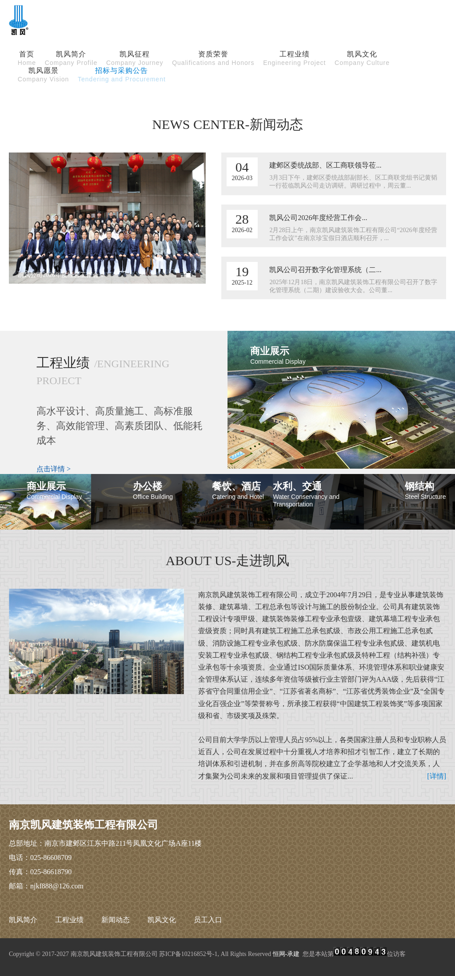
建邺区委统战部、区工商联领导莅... (325, 165)
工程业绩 (69, 920)
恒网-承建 (286, 954)
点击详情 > (53, 469)
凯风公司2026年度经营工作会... (318, 217)
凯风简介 (23, 920)
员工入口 (208, 920)
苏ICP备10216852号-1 (188, 954)
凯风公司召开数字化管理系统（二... (325, 269)
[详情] (436, 776)
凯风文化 (162, 920)
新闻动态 (115, 920)
